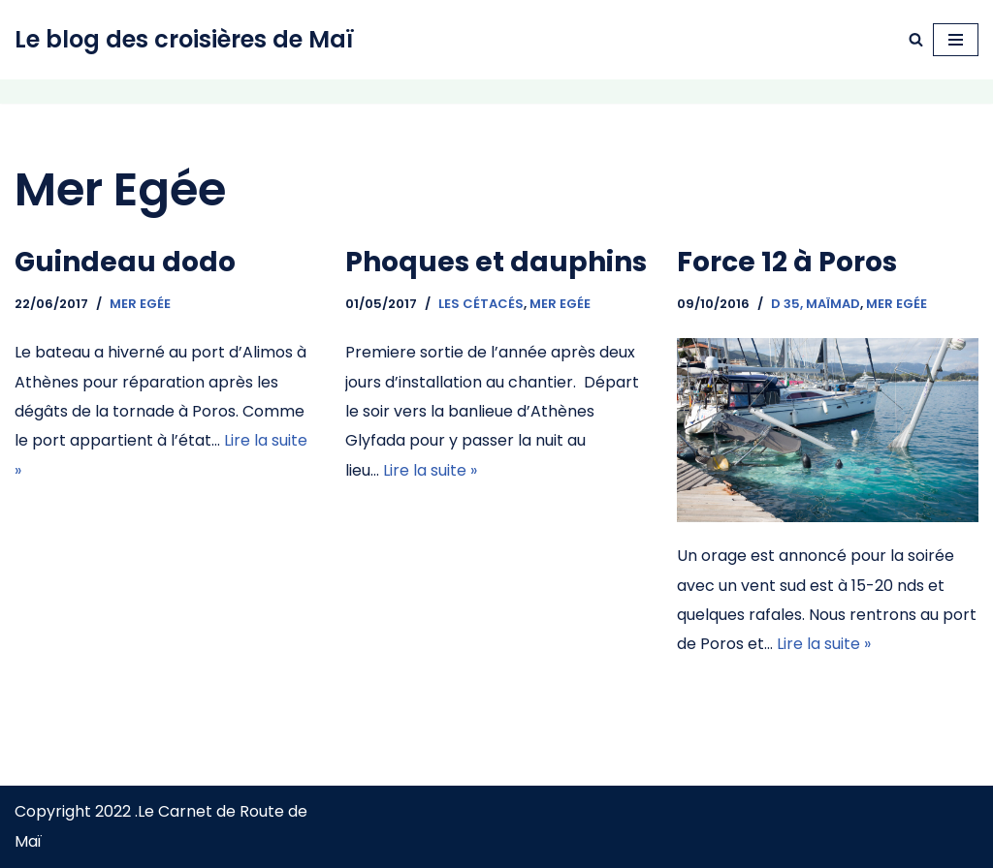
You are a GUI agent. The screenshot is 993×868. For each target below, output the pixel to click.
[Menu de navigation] (955, 39)
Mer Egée (140, 303)
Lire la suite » (430, 470)
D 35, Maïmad (815, 303)
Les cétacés (481, 303)
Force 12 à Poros (787, 262)
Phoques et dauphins (496, 262)
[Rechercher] (916, 39)
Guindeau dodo (125, 262)
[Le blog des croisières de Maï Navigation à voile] (184, 39)
